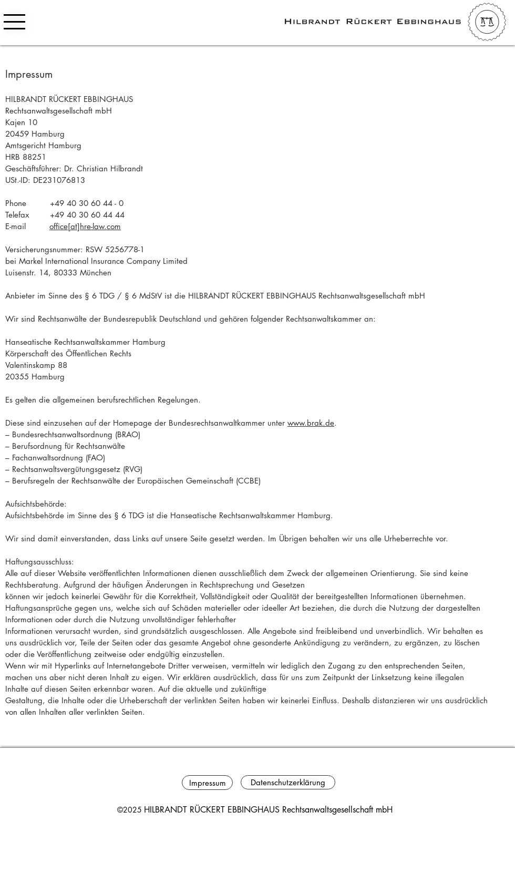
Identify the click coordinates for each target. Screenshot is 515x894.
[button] (14, 21)
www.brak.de (310, 423)
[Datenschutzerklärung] (288, 782)
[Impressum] (207, 782)
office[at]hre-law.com (85, 226)
